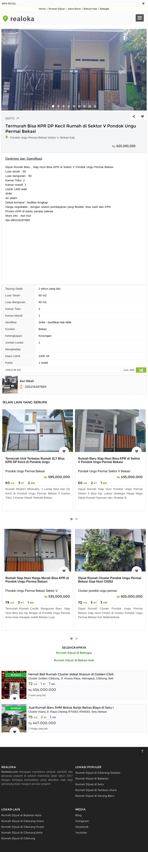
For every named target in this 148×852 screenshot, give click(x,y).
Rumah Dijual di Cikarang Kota (21, 832)
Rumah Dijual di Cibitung (18, 838)
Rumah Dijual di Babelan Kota (21, 815)
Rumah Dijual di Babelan (91, 778)
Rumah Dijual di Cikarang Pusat (22, 827)
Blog (78, 815)
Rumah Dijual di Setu (89, 784)
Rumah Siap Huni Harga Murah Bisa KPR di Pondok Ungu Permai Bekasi (37, 579)
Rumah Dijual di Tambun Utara (96, 790)
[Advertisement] (74, 251)
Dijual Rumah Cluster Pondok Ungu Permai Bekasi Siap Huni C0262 (109, 579)
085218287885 (33, 387)
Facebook (81, 827)
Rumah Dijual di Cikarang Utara (22, 821)
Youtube (81, 832)
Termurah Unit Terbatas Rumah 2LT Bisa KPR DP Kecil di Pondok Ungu (35, 460)
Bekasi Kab (90, 8)
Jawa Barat (74, 8)
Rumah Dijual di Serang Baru (94, 796)
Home (42, 8)
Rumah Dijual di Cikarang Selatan (97, 772)
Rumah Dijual (57, 8)
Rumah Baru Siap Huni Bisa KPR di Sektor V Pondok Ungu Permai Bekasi (109, 460)
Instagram (82, 821)
